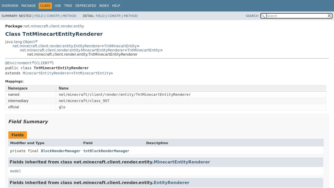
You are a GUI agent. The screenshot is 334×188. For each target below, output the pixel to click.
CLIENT (43, 63)
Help (116, 6)
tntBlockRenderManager (106, 151)
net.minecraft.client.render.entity (53, 26)
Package (28, 6)
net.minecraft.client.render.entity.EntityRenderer (57, 46)
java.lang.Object (20, 42)
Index (104, 6)
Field (38, 16)
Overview (10, 6)
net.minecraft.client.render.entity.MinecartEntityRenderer (72, 50)
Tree (68, 6)
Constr (52, 16)
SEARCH (252, 16)
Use (58, 6)
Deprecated (85, 6)
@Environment (18, 63)
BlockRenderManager (61, 151)
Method (69, 16)
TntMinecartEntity (120, 46)
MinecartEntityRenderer (47, 73)
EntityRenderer (171, 182)
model (15, 171)
